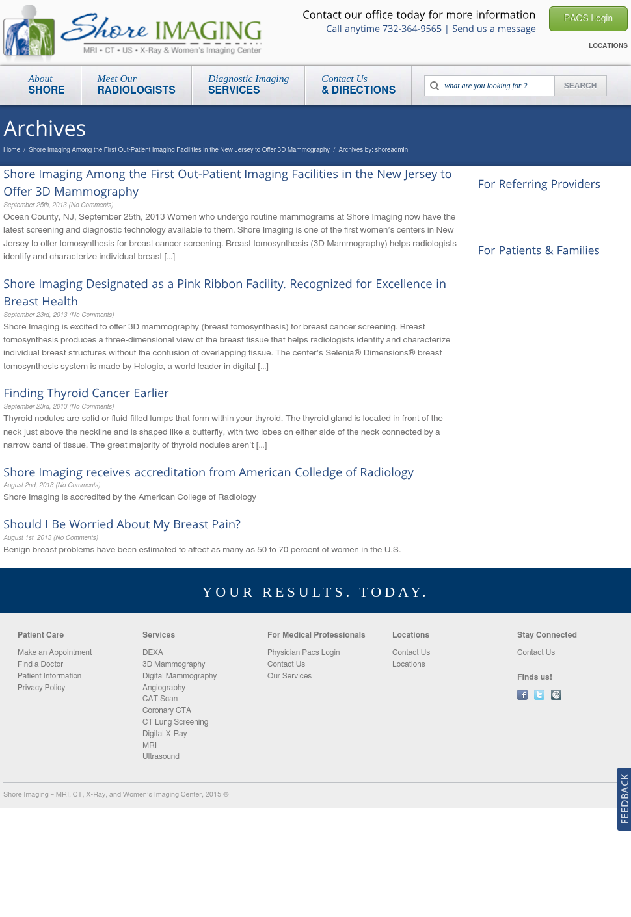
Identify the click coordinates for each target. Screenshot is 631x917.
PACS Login (502, 204)
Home (11, 150)
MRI (149, 745)
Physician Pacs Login (303, 652)
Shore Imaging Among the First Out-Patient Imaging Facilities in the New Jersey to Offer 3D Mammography (179, 150)
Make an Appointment (55, 652)
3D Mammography (174, 664)
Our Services (289, 676)
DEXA (152, 652)
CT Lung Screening (175, 722)
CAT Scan (160, 699)
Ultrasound (161, 756)
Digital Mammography (179, 676)
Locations (496, 271)
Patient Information (49, 676)
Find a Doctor (40, 664)
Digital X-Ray (164, 734)
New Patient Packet (516, 288)
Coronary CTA (166, 710)
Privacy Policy (41, 687)
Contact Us (499, 222)
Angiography (163, 687)
